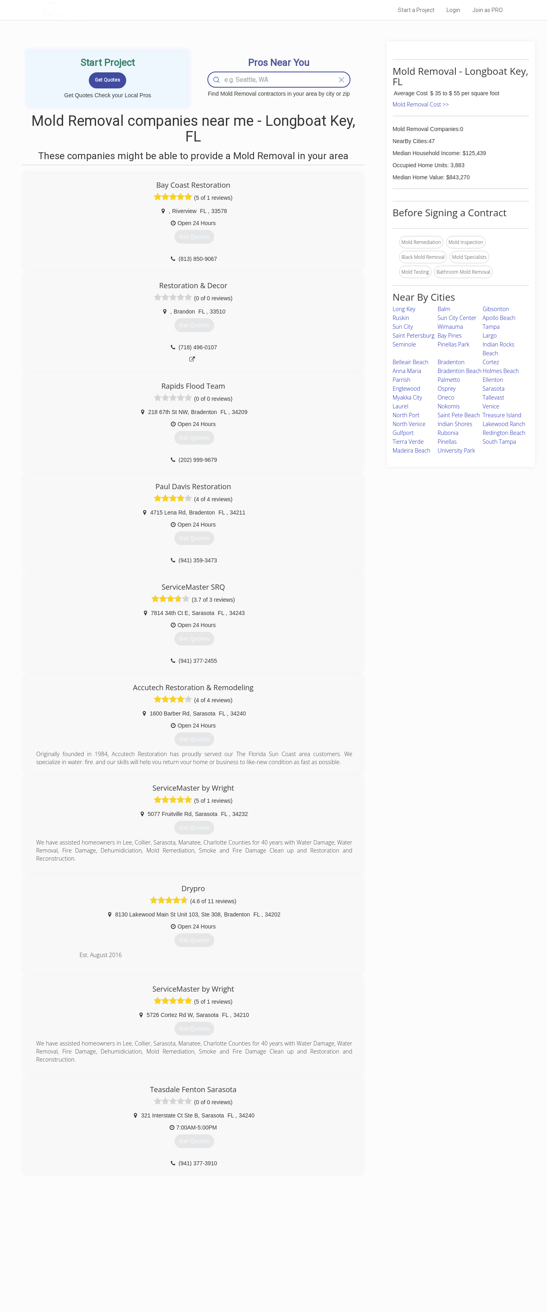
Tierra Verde (408, 441)
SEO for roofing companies (395, 1280)
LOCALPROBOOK (89, 10)
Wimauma (450, 326)
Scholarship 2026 (385, 1244)
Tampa (491, 326)
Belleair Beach (410, 362)
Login (453, 10)
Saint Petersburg (413, 335)
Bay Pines (450, 335)
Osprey (447, 388)
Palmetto (449, 379)
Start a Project (416, 10)
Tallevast (493, 397)
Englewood (406, 388)
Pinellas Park (453, 344)
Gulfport (403, 433)
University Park (456, 450)
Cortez (491, 362)
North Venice (409, 424)
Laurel (400, 406)
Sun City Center (457, 318)
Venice (491, 406)
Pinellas (447, 441)
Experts (240, 1253)
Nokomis (449, 406)
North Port (406, 415)
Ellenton (493, 379)
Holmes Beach (501, 371)
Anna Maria (407, 371)
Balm (444, 309)
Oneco (446, 397)
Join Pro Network (251, 1244)
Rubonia (448, 433)
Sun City (403, 326)
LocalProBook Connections (396, 1271)
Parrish (401, 379)
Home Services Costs (145, 1244)
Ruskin (401, 318)
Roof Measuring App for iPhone (266, 1271)
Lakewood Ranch (504, 424)
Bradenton (451, 362)
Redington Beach (504, 433)
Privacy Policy (381, 1253)
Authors (375, 1262)
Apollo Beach (499, 318)
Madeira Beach (411, 450)
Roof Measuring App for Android (267, 1280)
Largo (490, 335)
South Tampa (499, 441)
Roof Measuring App (254, 1262)
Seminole (404, 344)
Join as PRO (487, 10)
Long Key (404, 309)
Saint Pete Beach (459, 415)
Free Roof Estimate (142, 1271)
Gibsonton (496, 309)
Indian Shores (455, 424)
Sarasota (494, 388)
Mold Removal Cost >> (421, 104)
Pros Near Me (135, 1253)
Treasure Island (502, 415)
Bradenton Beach (460, 371)
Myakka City (407, 397)
